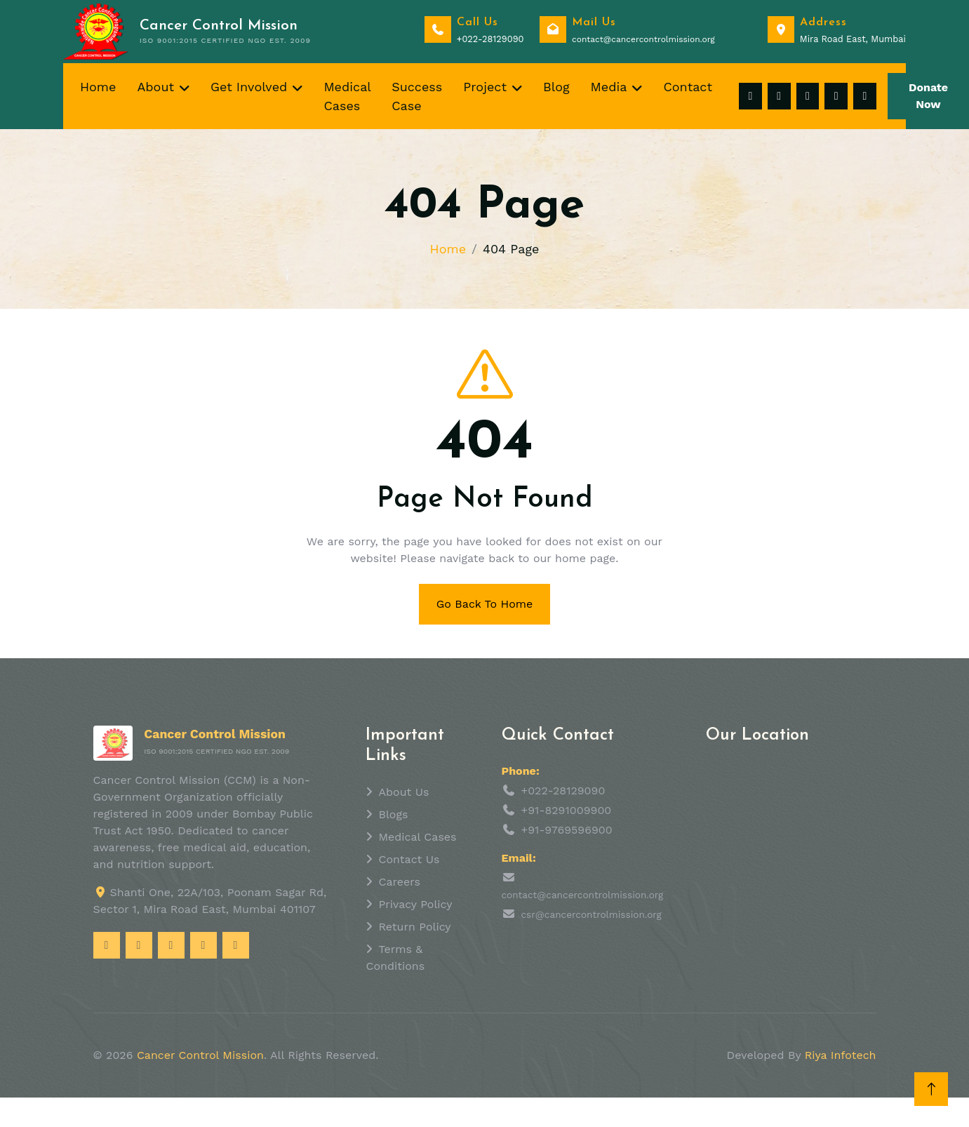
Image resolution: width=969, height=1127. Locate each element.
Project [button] (485, 86)
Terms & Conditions (395, 957)
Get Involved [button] (248, 86)
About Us (404, 792)
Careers (399, 881)
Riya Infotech (840, 1055)
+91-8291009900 (566, 810)
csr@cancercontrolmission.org (591, 914)
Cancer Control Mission (200, 1055)
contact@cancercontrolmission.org (583, 894)
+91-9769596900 (567, 829)
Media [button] (609, 86)
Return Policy (415, 926)
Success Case (417, 96)
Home (98, 86)
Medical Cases (346, 96)
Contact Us (409, 859)
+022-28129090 (563, 790)
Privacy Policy (416, 904)
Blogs (393, 814)
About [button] (155, 86)
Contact (687, 86)
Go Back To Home (484, 604)
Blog (556, 86)
